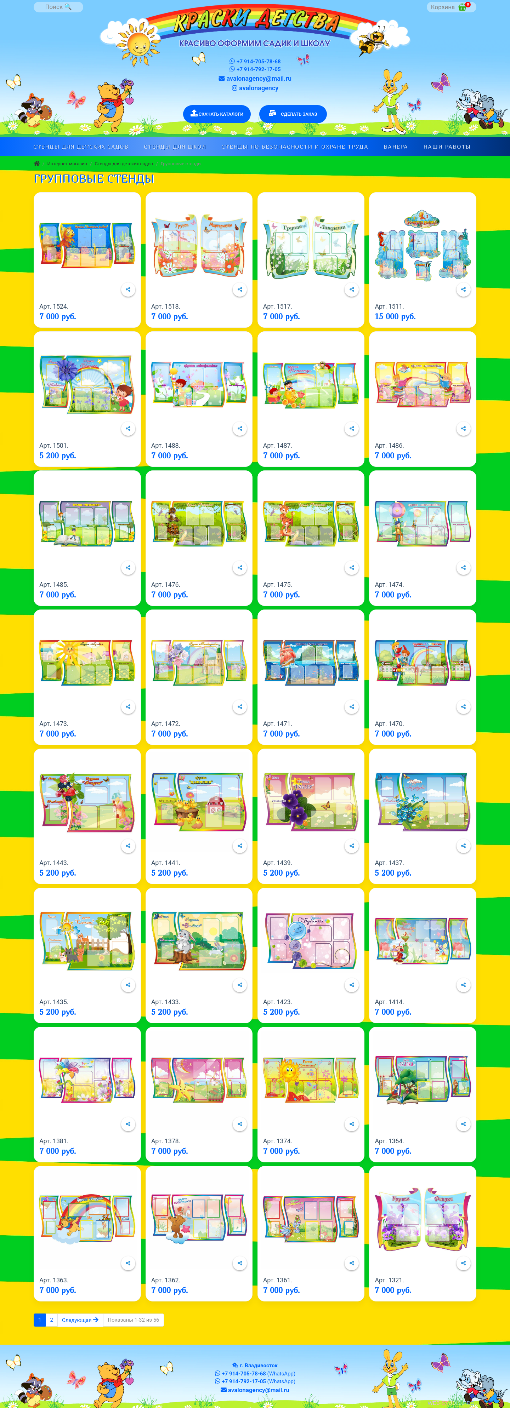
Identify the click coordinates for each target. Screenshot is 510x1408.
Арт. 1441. (165, 862)
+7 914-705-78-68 (254, 61)
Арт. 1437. (389, 862)
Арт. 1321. (389, 1280)
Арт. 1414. (389, 1002)
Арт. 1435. (53, 1002)
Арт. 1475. (277, 584)
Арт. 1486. (389, 445)
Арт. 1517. (277, 306)
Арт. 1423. (277, 1002)
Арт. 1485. (53, 584)
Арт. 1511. (389, 306)
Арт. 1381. (53, 1141)
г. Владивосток (259, 1365)
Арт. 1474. (389, 584)
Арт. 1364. (389, 1141)
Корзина (451, 6)
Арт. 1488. (165, 445)
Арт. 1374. (277, 1141)
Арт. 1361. (277, 1280)
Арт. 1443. (53, 862)
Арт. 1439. (277, 862)
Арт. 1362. (165, 1280)
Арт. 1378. (165, 1141)
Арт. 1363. (53, 1280)
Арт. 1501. (53, 445)
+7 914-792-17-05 (254, 69)
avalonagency (255, 88)
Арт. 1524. (53, 306)
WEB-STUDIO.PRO (451, 1403)
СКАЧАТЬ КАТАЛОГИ (217, 113)
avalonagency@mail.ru (255, 78)
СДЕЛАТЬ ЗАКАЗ (293, 113)
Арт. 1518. (165, 306)
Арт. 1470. (389, 723)
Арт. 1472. (165, 723)
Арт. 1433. (165, 1002)
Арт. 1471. (277, 723)
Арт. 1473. (53, 723)
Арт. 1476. (165, 584)
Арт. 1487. (277, 445)
